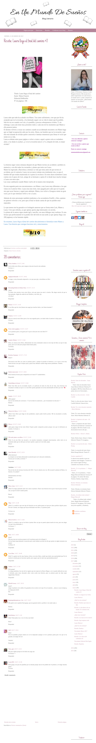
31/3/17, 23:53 (21, 452)
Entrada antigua (62, 722)
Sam (9, 534)
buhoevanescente (13, 372)
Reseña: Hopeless (79, 644)
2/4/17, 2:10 (18, 615)
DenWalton (11, 615)
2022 (72, 547)
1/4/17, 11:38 (15, 503)
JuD (9, 630)
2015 (72, 650)
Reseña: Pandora (78, 628)
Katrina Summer (13, 355)
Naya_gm (11, 649)
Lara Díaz (11, 553)
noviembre (75, 566)
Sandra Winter (12, 340)
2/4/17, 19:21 (15, 630)
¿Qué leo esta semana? (80, 600)
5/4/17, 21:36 (18, 662)
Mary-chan (11, 486)
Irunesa (10, 316)
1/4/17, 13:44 (20, 519)
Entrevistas (39, 30)
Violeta (10, 566)
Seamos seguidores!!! (77, 456)
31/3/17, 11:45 (17, 304)
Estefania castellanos (80, 511)
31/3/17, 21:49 (17, 424)
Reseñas (47, 30)
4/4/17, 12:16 (18, 649)
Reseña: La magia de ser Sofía (82, 594)
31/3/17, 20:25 (17, 396)
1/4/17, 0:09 (17, 467)
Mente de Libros (13, 411)
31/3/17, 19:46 (24, 383)
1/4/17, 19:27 (27, 600)
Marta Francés (12, 250)
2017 (72, 561)
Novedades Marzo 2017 (80, 631)
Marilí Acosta (12, 583)
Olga (9, 503)
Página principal (28, 30)
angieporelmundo (13, 276)
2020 (72, 553)
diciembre (75, 563)
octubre (75, 569)
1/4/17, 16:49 (18, 553)
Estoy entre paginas (14, 329)
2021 (72, 550)
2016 (72, 648)
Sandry (10, 396)
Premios (70, 30)
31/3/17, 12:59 (17, 316)
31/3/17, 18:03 (22, 372)
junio (74, 579)
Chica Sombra (12, 263)
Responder (11, 270)
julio (74, 577)
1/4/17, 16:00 (15, 534)
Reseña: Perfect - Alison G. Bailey (80, 433)
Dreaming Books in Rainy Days (17, 288)
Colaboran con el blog (59, 30)
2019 (72, 555)
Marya (10, 424)
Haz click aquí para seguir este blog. (81, 206)
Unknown (77, 513)
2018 (72, 558)
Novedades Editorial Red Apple (82, 641)
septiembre (76, 571)
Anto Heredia (12, 452)
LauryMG (11, 662)
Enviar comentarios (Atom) (18, 725)
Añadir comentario (9, 675)
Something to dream (14, 383)
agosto (74, 574)
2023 (72, 545)
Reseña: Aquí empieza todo (81, 620)
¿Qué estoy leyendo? (80, 615)
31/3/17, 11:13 (31, 288)
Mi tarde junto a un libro (15, 437)
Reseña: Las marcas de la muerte (83, 617)
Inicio (36, 722)
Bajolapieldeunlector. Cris (15, 600)
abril (74, 585)
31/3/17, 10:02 (23, 276)
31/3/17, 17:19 (23, 355)
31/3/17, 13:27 (24, 329)
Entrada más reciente (9, 722)
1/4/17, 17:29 (16, 566)
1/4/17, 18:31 (20, 583)
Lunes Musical (78, 597)
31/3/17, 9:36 (20, 263)
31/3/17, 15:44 (21, 340)
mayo (74, 582)
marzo (74, 587)
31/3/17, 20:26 (22, 411)
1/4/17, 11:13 (18, 486)
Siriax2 (10, 304)
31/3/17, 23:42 (27, 437)
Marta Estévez (12, 519)
